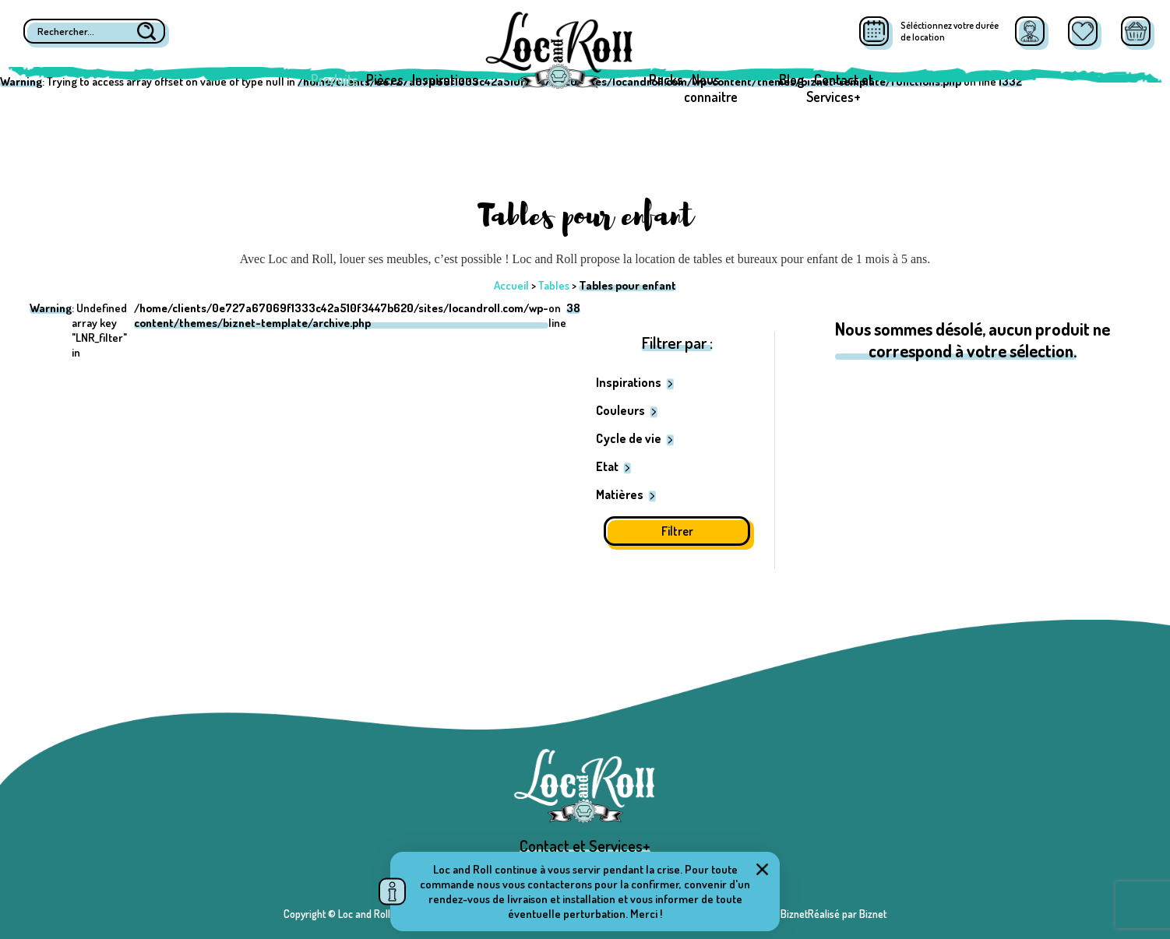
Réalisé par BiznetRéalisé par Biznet (807, 913)
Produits (334, 79)
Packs (666, 79)
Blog (791, 79)
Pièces (385, 79)
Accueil (511, 285)
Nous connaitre (711, 88)
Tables (553, 285)
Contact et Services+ (839, 88)
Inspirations (445, 79)
